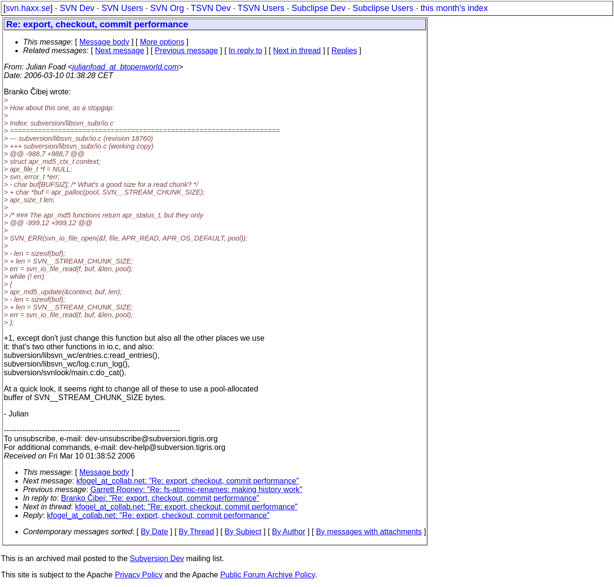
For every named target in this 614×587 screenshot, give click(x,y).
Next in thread (297, 50)
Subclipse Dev (318, 8)
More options (162, 42)
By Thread (196, 532)
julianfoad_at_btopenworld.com (125, 67)
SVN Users (122, 8)
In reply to (245, 50)
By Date (154, 532)
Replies (344, 50)
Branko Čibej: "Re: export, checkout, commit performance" (160, 498)
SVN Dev (76, 8)
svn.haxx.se (28, 8)
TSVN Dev (211, 8)
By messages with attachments (369, 532)
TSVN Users (260, 8)
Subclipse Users (383, 8)
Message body (104, 42)
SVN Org (167, 8)
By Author (288, 532)
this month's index (454, 8)
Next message (119, 50)
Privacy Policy (139, 575)
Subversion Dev (157, 558)
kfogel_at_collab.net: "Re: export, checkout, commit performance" (187, 481)
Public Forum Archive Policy (267, 575)
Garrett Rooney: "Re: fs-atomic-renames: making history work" (197, 489)
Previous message (186, 50)
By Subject (242, 532)
